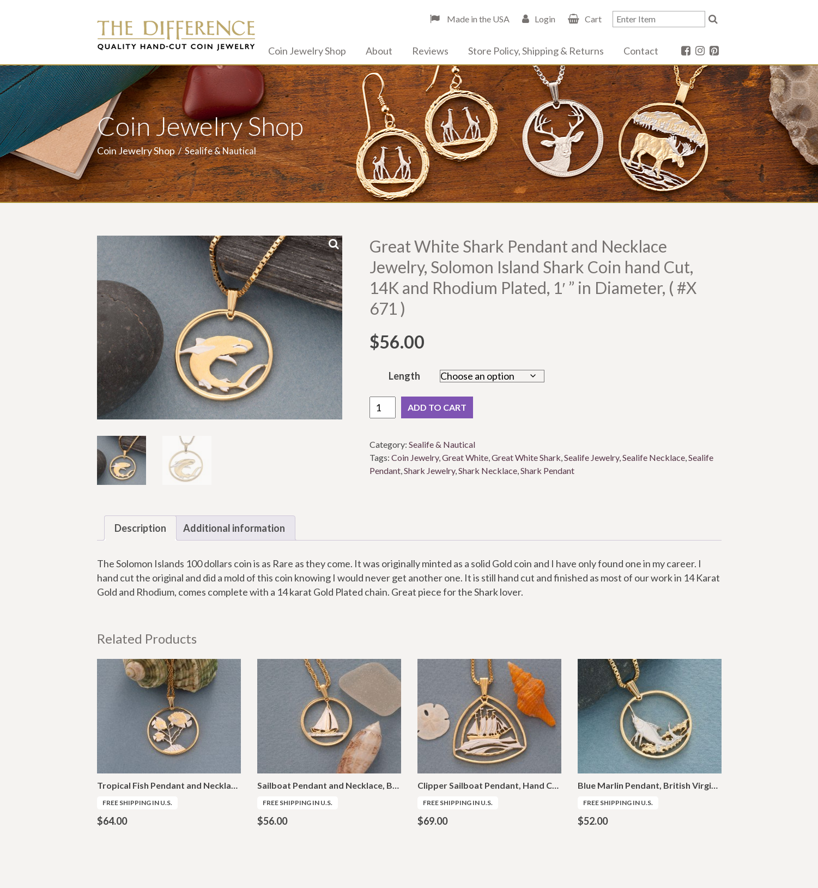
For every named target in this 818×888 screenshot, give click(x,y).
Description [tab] (140, 528)
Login (545, 19)
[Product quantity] (382, 407)
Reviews (430, 51)
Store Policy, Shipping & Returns (536, 51)
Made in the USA (477, 19)
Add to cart (437, 407)
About (379, 51)
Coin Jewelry (415, 457)
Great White (465, 457)
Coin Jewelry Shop (307, 51)
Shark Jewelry (429, 470)
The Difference (176, 35)
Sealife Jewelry (591, 457)
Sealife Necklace (653, 457)
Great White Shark (526, 457)
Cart (593, 19)
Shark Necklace (487, 470)
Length (404, 376)
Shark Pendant (547, 470)
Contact (640, 51)
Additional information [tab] (234, 528)
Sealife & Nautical (442, 444)
